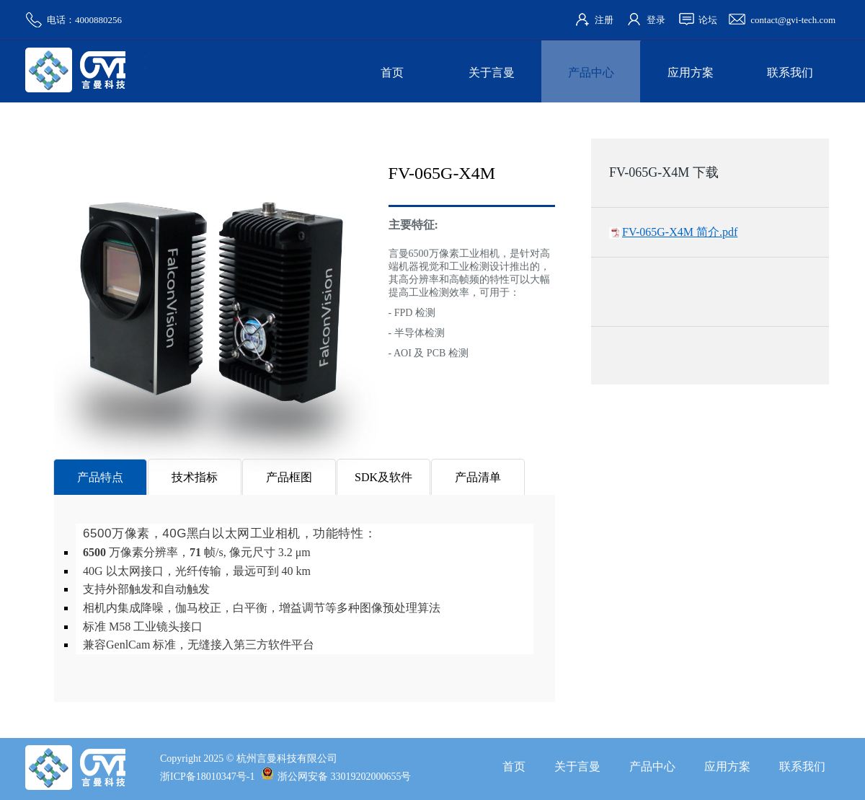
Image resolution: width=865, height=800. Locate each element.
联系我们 (790, 72)
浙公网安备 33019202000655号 (336, 776)
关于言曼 (492, 72)
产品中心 (591, 72)
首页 (392, 72)
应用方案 (690, 72)
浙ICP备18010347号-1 (207, 776)
